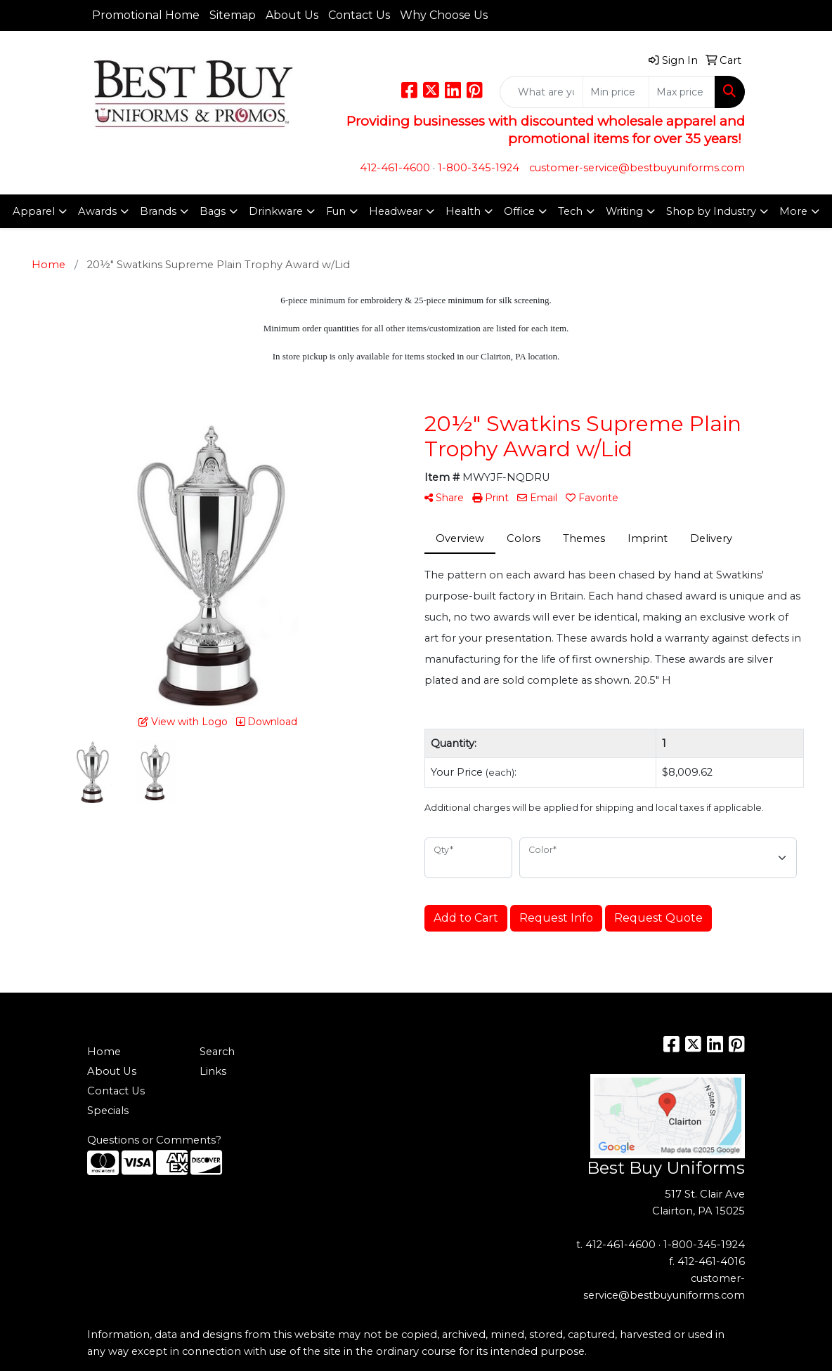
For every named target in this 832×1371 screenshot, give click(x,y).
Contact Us (359, 15)
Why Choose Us (444, 15)
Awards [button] (97, 211)
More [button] (793, 211)
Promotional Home (146, 15)
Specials (108, 1110)
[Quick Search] (541, 92)
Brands (158, 211)
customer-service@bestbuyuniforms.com (637, 167)
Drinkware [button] (276, 211)
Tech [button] (570, 211)
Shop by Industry (711, 211)
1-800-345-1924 (478, 167)
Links (213, 1071)
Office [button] (519, 211)
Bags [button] (213, 211)
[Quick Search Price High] (682, 92)
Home (104, 1051)
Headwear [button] (395, 211)
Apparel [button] (34, 211)
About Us (292, 15)
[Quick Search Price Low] (616, 92)
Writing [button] (624, 211)
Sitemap (232, 15)
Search (217, 1051)
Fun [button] (336, 211)
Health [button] (463, 211)
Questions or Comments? (154, 1140)
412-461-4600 (395, 167)
